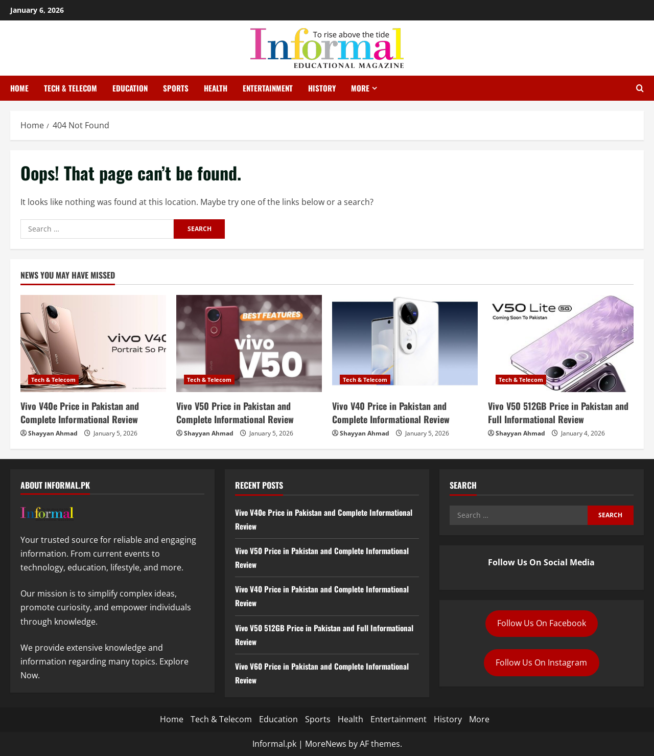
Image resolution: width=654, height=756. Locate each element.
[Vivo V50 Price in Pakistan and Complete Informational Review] (249, 343)
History (322, 88)
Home (19, 88)
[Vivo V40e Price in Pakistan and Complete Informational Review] (93, 343)
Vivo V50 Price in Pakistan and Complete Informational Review (235, 412)
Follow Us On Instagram (541, 662)
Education (130, 88)
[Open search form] (640, 88)
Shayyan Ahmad (53, 433)
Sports (176, 88)
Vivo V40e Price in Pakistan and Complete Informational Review (79, 412)
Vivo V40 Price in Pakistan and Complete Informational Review (391, 412)
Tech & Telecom (70, 88)
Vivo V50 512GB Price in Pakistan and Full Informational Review (558, 412)
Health (215, 88)
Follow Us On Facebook (541, 623)
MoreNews (325, 743)
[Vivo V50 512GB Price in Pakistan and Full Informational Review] (561, 343)
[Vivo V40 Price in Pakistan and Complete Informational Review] (405, 343)
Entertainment (268, 88)
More (360, 88)
